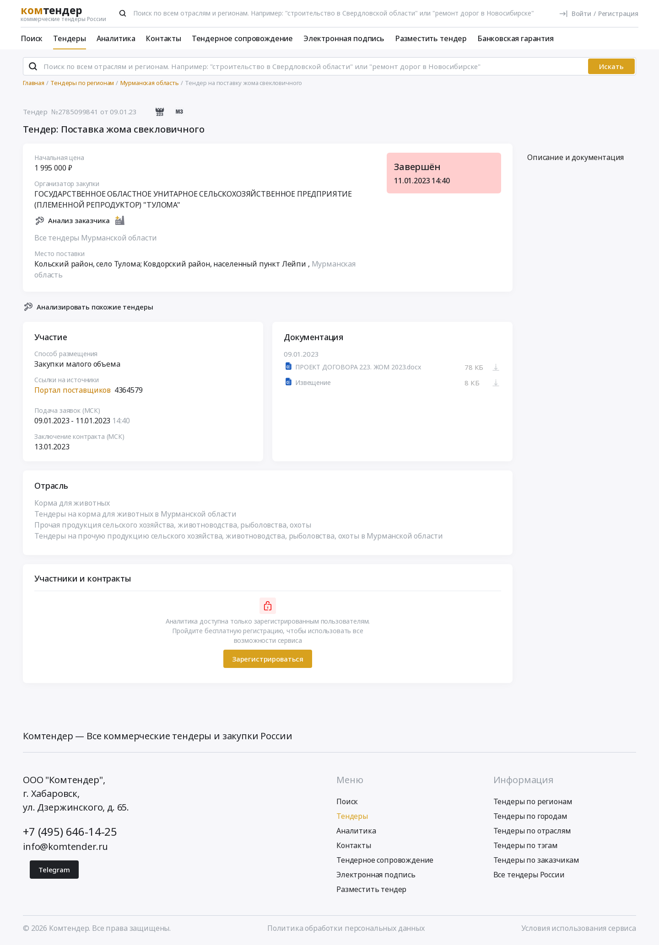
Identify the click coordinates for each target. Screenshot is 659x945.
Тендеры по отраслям (532, 831)
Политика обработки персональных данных (346, 928)
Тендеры (69, 38)
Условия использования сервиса (578, 928)
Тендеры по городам (530, 816)
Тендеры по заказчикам (536, 860)
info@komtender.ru (65, 846)
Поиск (32, 38)
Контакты (163, 38)
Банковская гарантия (515, 38)
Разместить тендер (431, 38)
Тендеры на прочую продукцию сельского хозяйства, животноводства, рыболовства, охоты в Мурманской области (238, 536)
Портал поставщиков (72, 390)
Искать (611, 66)
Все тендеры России (529, 875)
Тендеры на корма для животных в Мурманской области (135, 514)
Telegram (54, 869)
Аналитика (116, 38)
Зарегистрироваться (267, 658)
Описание (575, 158)
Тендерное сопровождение (242, 38)
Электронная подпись (343, 38)
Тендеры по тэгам (525, 845)
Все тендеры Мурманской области (95, 238)
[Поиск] (123, 13)
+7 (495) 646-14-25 (70, 831)
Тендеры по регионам (533, 801)
